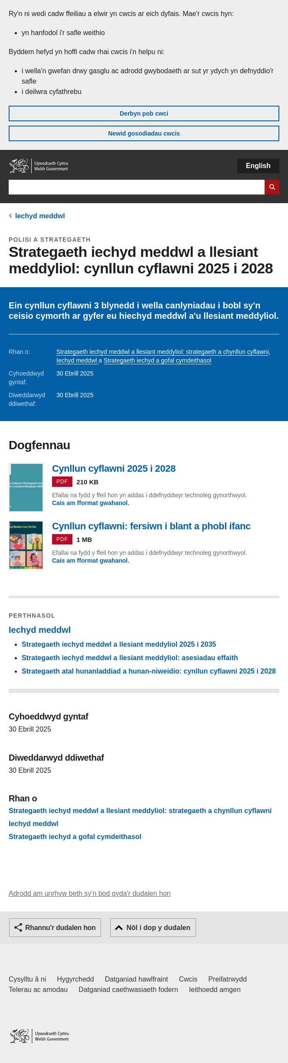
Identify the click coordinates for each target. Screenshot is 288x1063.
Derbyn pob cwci (144, 113)
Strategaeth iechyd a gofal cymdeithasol (157, 360)
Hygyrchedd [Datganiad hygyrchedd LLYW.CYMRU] (75, 979)
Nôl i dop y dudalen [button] (158, 927)
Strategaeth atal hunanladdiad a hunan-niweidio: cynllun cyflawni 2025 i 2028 (149, 671)
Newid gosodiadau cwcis (144, 133)
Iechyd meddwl (40, 216)
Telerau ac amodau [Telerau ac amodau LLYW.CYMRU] (38, 989)
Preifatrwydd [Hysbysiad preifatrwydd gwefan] (227, 979)
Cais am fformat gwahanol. (90, 502)
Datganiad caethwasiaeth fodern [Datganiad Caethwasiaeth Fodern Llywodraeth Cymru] (128, 989)
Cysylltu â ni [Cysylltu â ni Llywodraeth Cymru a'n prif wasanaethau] (27, 979)
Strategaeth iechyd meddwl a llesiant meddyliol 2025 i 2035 (119, 644)
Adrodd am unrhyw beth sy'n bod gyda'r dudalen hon (89, 893)
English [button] (258, 165)
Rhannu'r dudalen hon (60, 927)
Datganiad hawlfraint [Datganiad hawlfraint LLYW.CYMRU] (136, 979)
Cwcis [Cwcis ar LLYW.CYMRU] (188, 979)
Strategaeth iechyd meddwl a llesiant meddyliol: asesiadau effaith (130, 657)
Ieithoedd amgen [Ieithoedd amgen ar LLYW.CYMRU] (215, 989)
